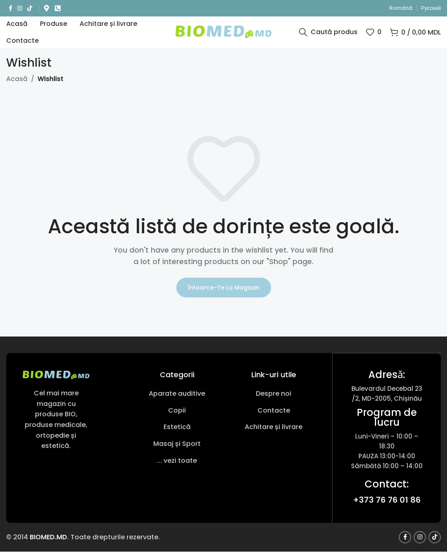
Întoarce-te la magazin (224, 293)
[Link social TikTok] (30, 8)
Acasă (17, 85)
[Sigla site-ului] (223, 34)
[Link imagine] (56, 380)
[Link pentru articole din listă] (177, 400)
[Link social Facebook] (10, 8)
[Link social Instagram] (20, 8)
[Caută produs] (328, 35)
